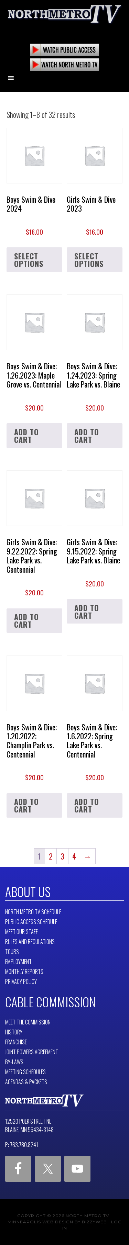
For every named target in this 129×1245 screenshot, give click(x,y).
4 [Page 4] (74, 856)
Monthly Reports (24, 971)
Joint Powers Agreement (31, 1052)
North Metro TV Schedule (33, 912)
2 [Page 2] (51, 856)
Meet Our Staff (21, 932)
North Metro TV (65, 17)
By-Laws (14, 1062)
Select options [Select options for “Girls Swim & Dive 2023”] (89, 259)
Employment (18, 961)
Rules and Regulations (30, 942)
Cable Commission (50, 1001)
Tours (12, 951)
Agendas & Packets (26, 1082)
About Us (28, 891)
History (13, 1032)
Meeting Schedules (25, 1072)
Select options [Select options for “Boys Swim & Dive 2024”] (28, 259)
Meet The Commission (28, 1022)
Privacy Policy (21, 981)
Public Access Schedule (31, 922)
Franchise (16, 1042)
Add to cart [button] (26, 435)
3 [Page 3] (62, 856)
